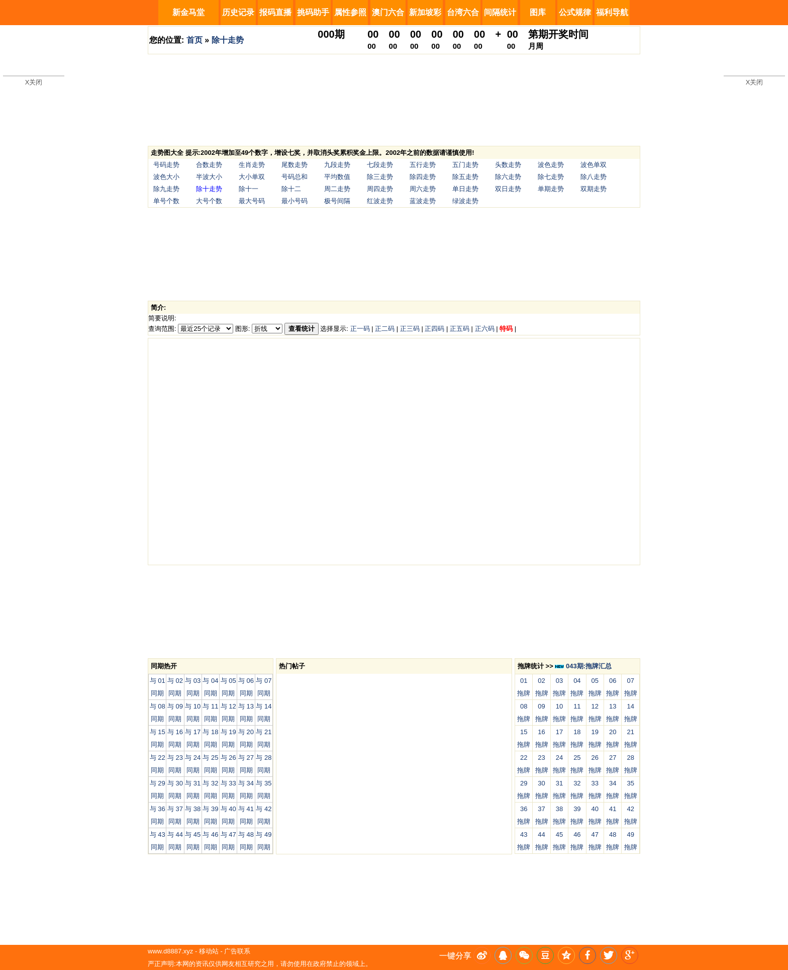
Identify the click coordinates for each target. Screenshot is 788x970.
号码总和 (294, 177)
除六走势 (508, 177)
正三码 (410, 328)
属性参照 (350, 12)
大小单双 (252, 177)
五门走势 (465, 164)
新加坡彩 (425, 12)
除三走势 (380, 177)
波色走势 (551, 164)
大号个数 (209, 201)
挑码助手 (313, 12)
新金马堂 (188, 12)
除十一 (248, 189)
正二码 (385, 328)
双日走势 (508, 189)
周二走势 (337, 189)
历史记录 (238, 12)
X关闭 (34, 82)
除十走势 (228, 40)
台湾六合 (463, 12)
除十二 (291, 189)
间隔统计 (500, 12)
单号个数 (166, 201)
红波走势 (380, 201)
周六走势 (423, 189)
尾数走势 (294, 164)
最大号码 (252, 201)
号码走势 (166, 164)
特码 (506, 328)
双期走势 (593, 189)
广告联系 (237, 951)
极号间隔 (337, 201)
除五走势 (465, 177)
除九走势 (166, 189)
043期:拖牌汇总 (583, 666)
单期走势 (551, 189)
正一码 (360, 328)
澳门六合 (388, 12)
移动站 (209, 951)
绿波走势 (465, 201)
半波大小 (209, 177)
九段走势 (337, 164)
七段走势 (380, 164)
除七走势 (551, 177)
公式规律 (575, 12)
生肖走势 (252, 164)
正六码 (485, 328)
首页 (194, 40)
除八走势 (593, 177)
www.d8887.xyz (170, 951)
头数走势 (508, 164)
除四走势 (423, 177)
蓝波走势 (423, 201)
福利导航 (612, 12)
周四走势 (380, 189)
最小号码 (294, 201)
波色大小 (166, 177)
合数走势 (209, 164)
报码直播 (275, 12)
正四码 (434, 328)
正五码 (459, 328)
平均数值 (337, 177)
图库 (538, 12)
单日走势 (465, 189)
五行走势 (423, 164)
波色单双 (593, 164)
